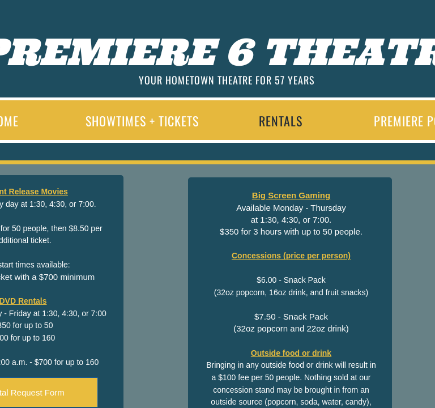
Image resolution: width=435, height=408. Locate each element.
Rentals (280, 121)
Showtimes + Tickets (142, 121)
